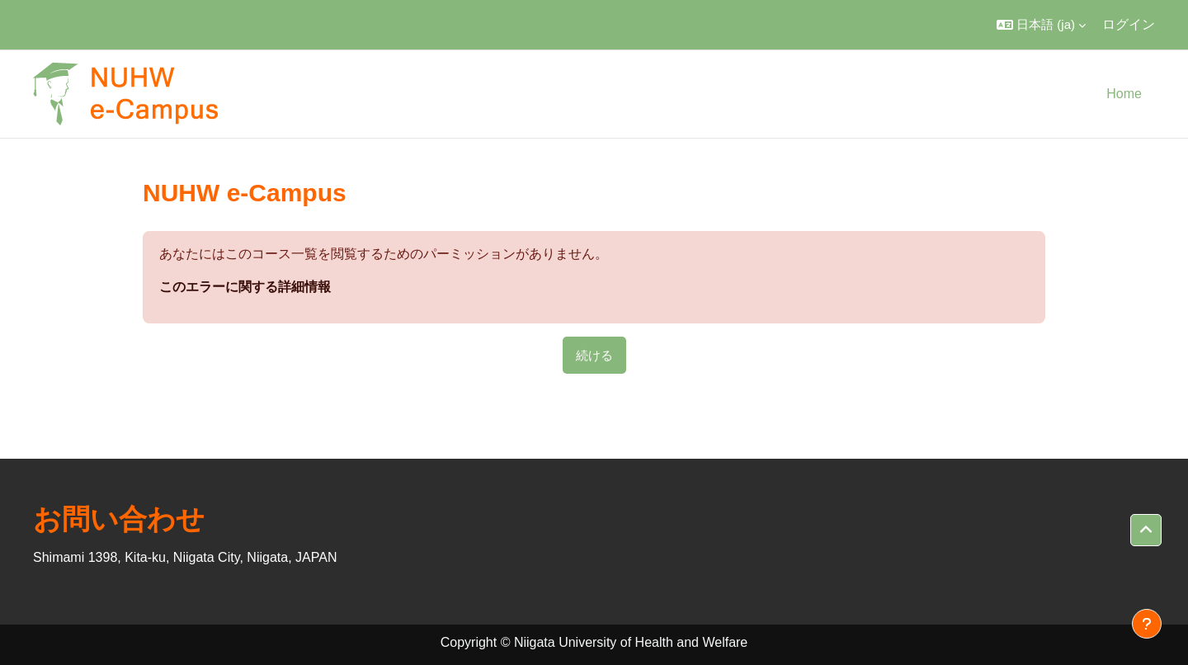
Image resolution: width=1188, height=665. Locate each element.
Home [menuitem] (1124, 94)
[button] (1041, 25)
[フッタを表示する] (1147, 624)
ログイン (1128, 24)
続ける (594, 355)
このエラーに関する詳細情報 (245, 287)
